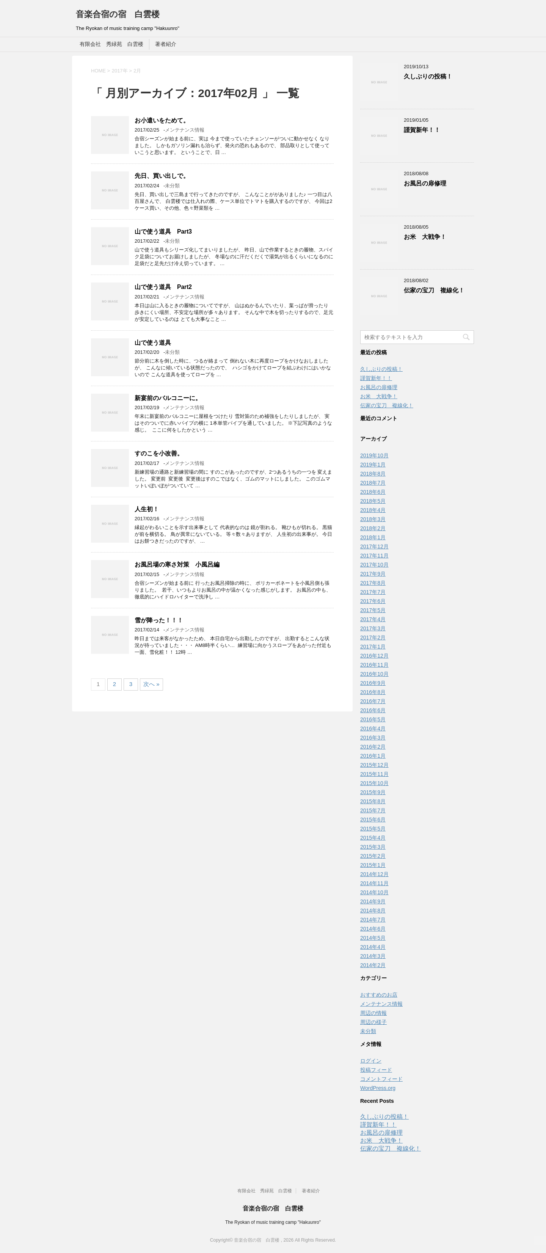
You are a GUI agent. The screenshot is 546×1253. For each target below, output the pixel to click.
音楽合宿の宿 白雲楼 (118, 14)
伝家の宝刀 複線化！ (434, 290)
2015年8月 (373, 801)
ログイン (370, 1061)
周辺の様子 (373, 1022)
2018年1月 (373, 537)
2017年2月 (373, 637)
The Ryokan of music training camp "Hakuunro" (273, 1222)
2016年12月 (374, 656)
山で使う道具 (153, 342)
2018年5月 (373, 501)
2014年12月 (374, 874)
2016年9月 (373, 683)
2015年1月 (373, 865)
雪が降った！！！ (159, 620)
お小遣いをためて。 (162, 120)
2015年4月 (373, 838)
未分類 (172, 185)
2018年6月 (373, 492)
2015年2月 (373, 856)
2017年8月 (373, 583)
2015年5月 (373, 829)
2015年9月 (373, 792)
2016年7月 (373, 701)
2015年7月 (373, 810)
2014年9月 (373, 901)
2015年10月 (374, 783)
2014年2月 (373, 965)
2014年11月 (374, 883)
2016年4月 (373, 728)
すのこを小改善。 (159, 453)
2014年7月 (373, 920)
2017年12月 (374, 546)
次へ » (151, 684)
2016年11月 (374, 665)
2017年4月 (373, 619)
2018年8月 (373, 474)
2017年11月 (374, 556)
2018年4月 (373, 510)
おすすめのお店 (378, 995)
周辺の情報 (373, 1013)
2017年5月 (373, 610)
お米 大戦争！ (425, 237)
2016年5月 (373, 719)
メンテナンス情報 (184, 130)
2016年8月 (373, 692)
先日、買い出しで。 (162, 176)
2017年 (120, 71)
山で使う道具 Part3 (163, 231)
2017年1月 (373, 647)
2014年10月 (374, 892)
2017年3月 (373, 628)
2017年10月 (374, 565)
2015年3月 (373, 847)
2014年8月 (373, 911)
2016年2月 (373, 747)
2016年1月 (373, 756)
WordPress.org (377, 1088)
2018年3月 (373, 519)
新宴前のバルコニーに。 (168, 398)
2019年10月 (374, 455)
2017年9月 (373, 574)
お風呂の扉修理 (425, 183)
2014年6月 (373, 929)
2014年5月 (373, 938)
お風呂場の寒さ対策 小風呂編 (177, 564)
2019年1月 (373, 465)
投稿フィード (376, 1070)
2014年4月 (373, 947)
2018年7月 (373, 483)
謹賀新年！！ (422, 130)
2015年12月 (374, 765)
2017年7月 (373, 592)
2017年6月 (373, 601)
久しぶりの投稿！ (428, 76)
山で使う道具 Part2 (163, 287)
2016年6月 (373, 710)
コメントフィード (381, 1079)
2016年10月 (374, 674)
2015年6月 (373, 819)
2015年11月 (374, 774)
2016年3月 (373, 738)
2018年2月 (373, 528)
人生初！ (147, 509)
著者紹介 (165, 44)
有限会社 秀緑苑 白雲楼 (111, 44)
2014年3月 (373, 956)
